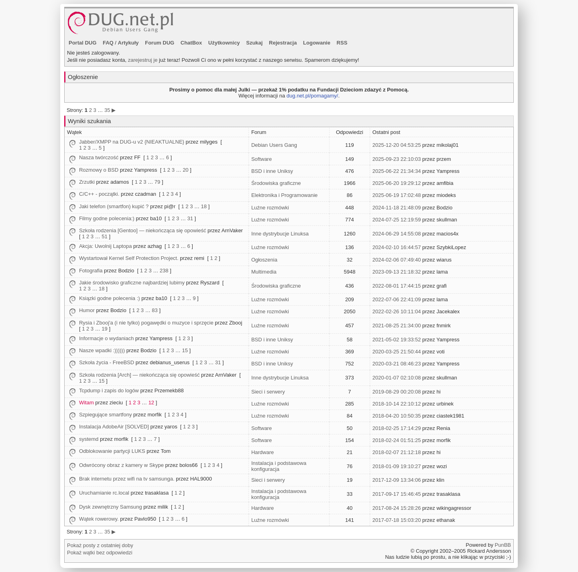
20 (185, 170)
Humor (87, 310)
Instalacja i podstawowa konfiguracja (278, 466)
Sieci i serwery (268, 392)
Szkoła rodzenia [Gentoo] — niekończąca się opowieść (142, 230)
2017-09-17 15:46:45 (396, 494)
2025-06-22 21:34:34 (396, 171)
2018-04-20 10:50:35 (396, 416)
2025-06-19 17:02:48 (396, 195)
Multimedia (264, 272)
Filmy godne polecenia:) (106, 218)
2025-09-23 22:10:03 (396, 159)
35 (107, 110)
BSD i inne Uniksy (272, 171)
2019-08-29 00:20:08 (396, 392)
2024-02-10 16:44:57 (396, 247)
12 (151, 403)
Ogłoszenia (264, 260)
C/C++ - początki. (99, 194)
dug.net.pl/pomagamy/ (312, 96)
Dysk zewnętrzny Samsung (110, 507)
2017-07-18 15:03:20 (396, 520)
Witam (86, 403)
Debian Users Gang (274, 145)
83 (154, 310)
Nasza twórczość (98, 157)
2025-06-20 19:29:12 (396, 183)
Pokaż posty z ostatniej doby (100, 545)
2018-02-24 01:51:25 (396, 440)
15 (184, 350)
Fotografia (91, 271)
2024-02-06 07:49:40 (396, 260)
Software (261, 159)
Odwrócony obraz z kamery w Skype (121, 465)
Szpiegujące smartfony (105, 415)
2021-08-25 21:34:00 (396, 326)
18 (204, 206)
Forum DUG (159, 43)
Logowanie (316, 43)
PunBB (503, 545)
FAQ (108, 43)
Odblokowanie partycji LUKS (112, 451)
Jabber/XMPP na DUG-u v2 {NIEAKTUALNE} (131, 142)
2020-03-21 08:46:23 (396, 364)
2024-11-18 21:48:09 (396, 208)
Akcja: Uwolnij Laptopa (105, 246)
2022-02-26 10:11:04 (396, 311)
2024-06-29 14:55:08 (396, 234)
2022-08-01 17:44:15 (396, 286)
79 (157, 182)
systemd (88, 439)
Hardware (262, 452)
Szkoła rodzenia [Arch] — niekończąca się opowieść (139, 375)
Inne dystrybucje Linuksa (280, 234)
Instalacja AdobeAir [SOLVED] (114, 427)
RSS (342, 43)
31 (190, 218)
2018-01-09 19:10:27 (396, 466)
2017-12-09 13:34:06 (396, 480)
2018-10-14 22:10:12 (396, 404)
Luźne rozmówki (270, 208)
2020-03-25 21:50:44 (396, 352)
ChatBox (191, 43)
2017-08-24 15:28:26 (396, 508)
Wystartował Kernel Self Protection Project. (129, 258)
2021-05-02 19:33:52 (396, 340)
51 (104, 236)
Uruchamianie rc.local (104, 493)
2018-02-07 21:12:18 (396, 452)
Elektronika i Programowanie (284, 195)
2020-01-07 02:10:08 (396, 378)
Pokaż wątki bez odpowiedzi (99, 553)
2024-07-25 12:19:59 (396, 220)
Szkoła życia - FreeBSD (106, 362)
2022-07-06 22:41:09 (396, 299)
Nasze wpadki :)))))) (102, 350)
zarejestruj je (143, 60)
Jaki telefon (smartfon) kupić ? (114, 206)
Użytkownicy (224, 43)
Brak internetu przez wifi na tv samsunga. (127, 479)
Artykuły (128, 43)
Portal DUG (82, 43)
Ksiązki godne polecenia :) (109, 298)
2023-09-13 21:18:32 (396, 272)
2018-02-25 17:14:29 (396, 428)
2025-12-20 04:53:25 (396, 145)
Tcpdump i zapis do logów (109, 390)
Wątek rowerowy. (99, 519)
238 (164, 271)
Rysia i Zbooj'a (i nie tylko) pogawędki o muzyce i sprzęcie (146, 323)
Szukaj (254, 43)
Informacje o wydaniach (106, 338)
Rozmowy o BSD (98, 170)
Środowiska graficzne (276, 183)
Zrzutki (87, 182)
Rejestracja (283, 43)
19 (104, 329)
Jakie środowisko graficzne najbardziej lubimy (132, 283)
